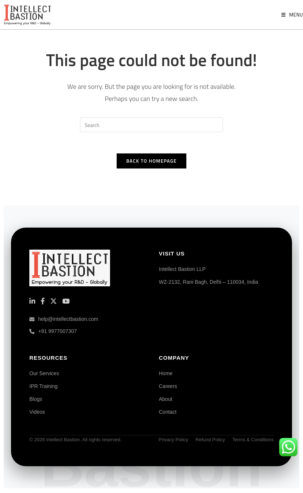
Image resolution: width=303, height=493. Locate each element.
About (165, 400)
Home (165, 374)
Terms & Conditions (253, 440)
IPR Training (43, 387)
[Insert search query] (151, 124)
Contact (167, 413)
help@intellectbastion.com (63, 320)
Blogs (35, 400)
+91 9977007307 (53, 333)
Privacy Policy (173, 440)
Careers (168, 387)
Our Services (44, 374)
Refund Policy (210, 440)
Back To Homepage (151, 162)
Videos (37, 413)
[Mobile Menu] (292, 14)
